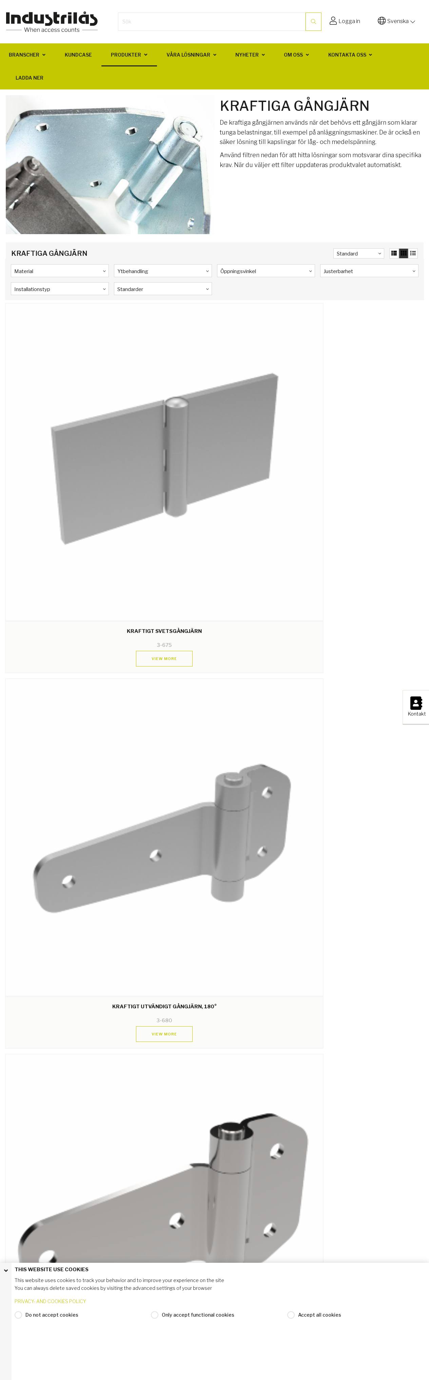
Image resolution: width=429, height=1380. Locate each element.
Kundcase (78, 55)
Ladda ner (29, 78)
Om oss (293, 55)
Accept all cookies (319, 1344)
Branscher (24, 55)
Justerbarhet (338, 271)
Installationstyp (32, 289)
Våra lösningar (188, 55)
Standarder (130, 289)
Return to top (214, 1255)
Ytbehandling (132, 271)
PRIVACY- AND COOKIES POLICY (50, 1330)
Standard (347, 254)
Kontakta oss (347, 55)
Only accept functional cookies (198, 1344)
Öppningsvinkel (238, 271)
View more (55, 441)
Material (23, 271)
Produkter (126, 55)
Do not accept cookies (51, 1344)
